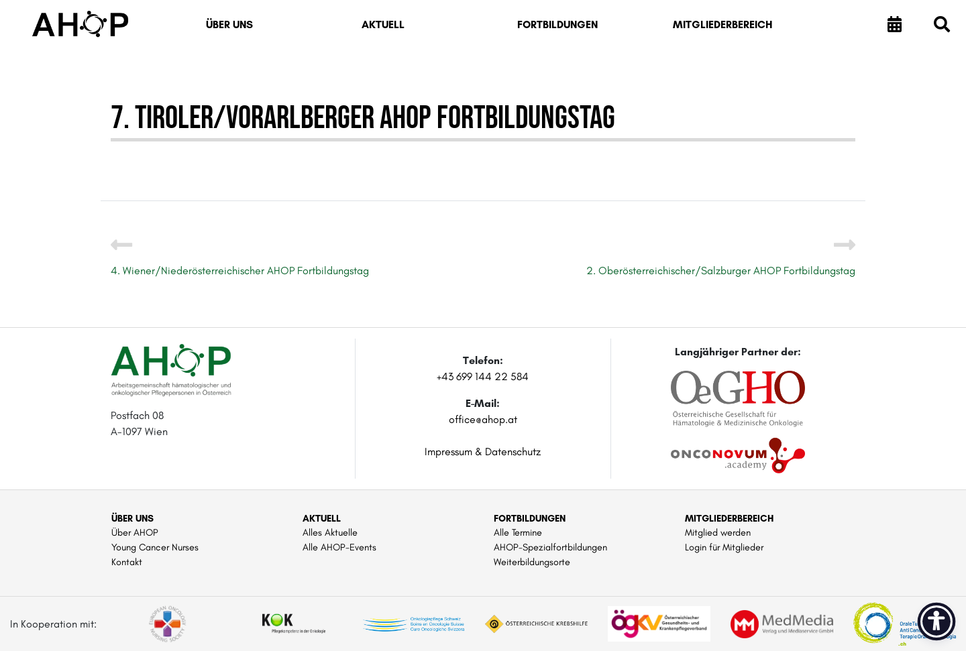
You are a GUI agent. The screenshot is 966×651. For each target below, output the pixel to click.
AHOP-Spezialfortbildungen (550, 547)
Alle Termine (518, 532)
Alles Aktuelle (330, 532)
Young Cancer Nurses (155, 547)
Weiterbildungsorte (532, 562)
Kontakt (126, 562)
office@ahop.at (483, 419)
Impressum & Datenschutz (483, 451)
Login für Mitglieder (724, 547)
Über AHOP (134, 532)
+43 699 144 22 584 (483, 376)
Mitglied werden (718, 532)
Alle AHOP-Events (339, 547)
